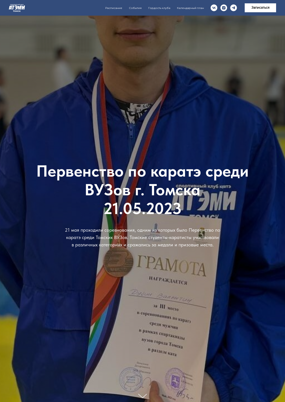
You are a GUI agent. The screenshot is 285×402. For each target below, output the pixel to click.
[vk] (214, 7)
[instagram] (223, 7)
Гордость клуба (159, 8)
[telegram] (233, 7)
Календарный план (190, 8)
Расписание (113, 8)
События (135, 8)
